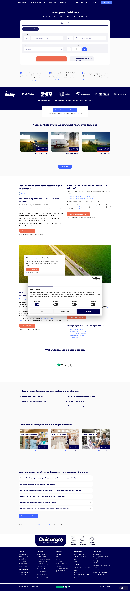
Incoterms (77, 558)
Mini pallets (59, 561)
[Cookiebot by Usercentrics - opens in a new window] (93, 278)
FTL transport (22, 561)
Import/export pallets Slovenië (32, 396)
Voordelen (59, 566)
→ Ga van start (32, 269)
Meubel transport (42, 556)
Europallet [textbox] (28, 49)
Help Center (77, 572)
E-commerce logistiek (43, 559)
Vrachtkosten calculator (25, 576)
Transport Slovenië (48, 524)
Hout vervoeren (41, 566)
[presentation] (47, 38)
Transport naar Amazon (76, 401)
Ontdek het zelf (27, 326)
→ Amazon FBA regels (104, 153)
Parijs (81, 207)
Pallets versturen (23, 556)
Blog (57, 556)
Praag (81, 209)
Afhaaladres (27, 34)
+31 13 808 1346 (97, 562)
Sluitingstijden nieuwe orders (82, 567)
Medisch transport (42, 554)
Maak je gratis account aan (78, 214)
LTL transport (22, 559)
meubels (107, 308)
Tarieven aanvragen (80, 556)
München (76, 450)
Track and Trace (23, 566)
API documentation (80, 576)
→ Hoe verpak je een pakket (72, 153)
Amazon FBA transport (43, 574)
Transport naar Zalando (44, 578)
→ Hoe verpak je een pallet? (41, 153)
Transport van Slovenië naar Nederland (81, 198)
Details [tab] (65, 284)
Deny (41, 311)
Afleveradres (70, 34)
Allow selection (64, 311)
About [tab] (90, 284)
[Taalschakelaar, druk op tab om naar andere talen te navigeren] (81, 2)
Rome (97, 207)
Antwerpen (70, 450)
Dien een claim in (79, 578)
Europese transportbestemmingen (33, 401)
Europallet (59, 558)
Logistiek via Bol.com (43, 576)
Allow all (88, 311)
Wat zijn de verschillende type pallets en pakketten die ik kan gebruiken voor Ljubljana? (51, 490)
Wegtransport (23, 565)
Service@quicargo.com (99, 561)
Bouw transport (41, 558)
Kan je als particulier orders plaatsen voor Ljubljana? (38, 484)
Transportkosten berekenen (77, 335)
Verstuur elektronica (43, 565)
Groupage (21, 558)
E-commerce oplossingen (77, 406)
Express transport (24, 554)
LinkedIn (102, 586)
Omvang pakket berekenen (77, 333)
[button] (65, 167)
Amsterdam (45, 450)
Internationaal (23, 563)
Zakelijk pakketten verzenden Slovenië (81, 396)
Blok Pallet (59, 559)
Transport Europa (38, 524)
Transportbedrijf (60, 570)
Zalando (22, 320)
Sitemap (76, 561)
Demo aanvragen (79, 554)
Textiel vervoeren (42, 568)
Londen (38, 450)
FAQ (75, 571)
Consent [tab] (40, 284)
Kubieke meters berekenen (77, 331)
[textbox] (27, 38)
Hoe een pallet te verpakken (82, 574)
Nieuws (58, 572)
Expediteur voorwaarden (100, 572)
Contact (76, 569)
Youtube (108, 586)
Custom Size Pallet (61, 563)
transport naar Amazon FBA (49, 318)
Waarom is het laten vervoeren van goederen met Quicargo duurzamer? (45, 509)
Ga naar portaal (27, 231)
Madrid (108, 450)
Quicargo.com (29, 524)
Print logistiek (41, 563)
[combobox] (27, 38)
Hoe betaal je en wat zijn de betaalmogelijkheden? (38, 502)
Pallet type (27, 46)
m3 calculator (23, 574)
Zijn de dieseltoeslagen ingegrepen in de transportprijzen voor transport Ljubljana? (49, 478)
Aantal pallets (76, 46)
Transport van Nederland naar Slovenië (81, 196)
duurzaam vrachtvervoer (63, 568)
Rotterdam (102, 450)
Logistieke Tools (23, 569)
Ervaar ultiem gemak (76, 317)
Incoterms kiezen (74, 337)
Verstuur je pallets (25, 299)
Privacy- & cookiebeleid (99, 574)
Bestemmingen (60, 565)
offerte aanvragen (93, 205)
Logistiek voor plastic (43, 561)
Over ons (58, 554)
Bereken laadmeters (24, 572)
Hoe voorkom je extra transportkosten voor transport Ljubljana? (42, 496)
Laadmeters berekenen (76, 329)
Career (76, 559)
